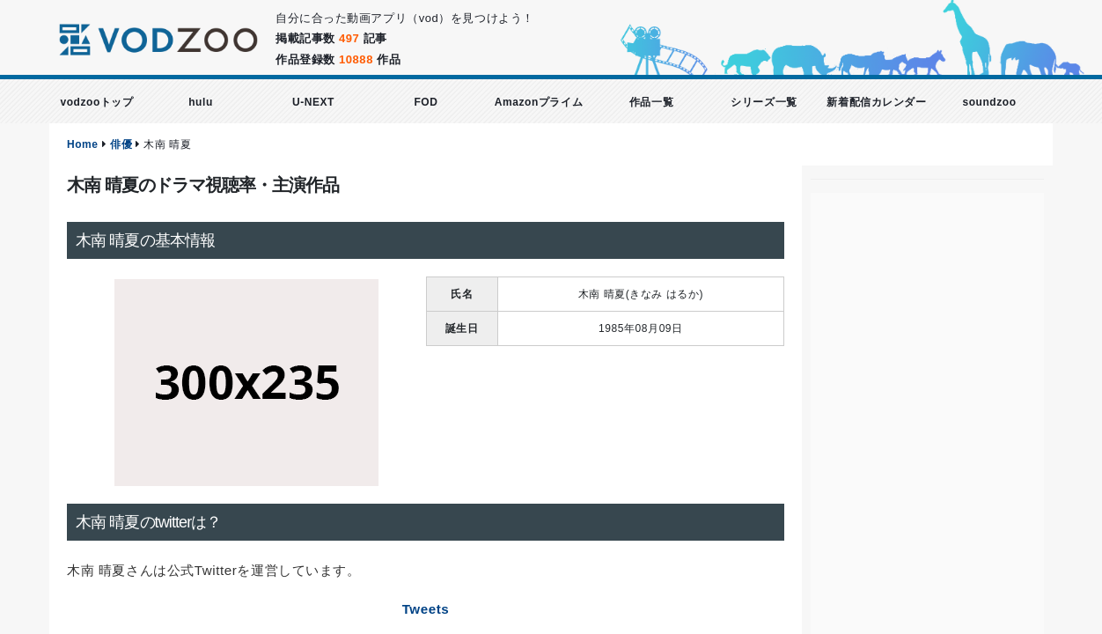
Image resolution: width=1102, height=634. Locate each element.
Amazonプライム (539, 102)
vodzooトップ (96, 102)
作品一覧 (651, 102)
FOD (425, 102)
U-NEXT (313, 102)
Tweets (426, 608)
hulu (200, 102)
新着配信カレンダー (876, 102)
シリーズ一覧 (764, 102)
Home (83, 144)
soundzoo (989, 102)
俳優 (121, 144)
